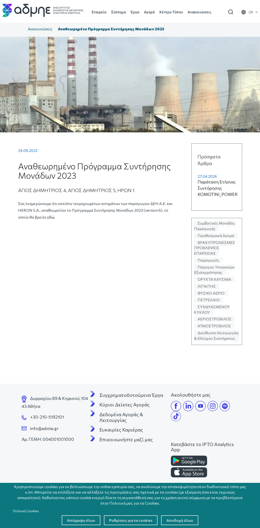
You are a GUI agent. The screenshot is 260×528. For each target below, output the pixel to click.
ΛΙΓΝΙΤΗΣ (207, 286)
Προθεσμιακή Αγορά (216, 235)
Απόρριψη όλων (81, 520)
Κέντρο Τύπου (171, 12)
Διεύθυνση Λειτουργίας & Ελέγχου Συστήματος (216, 335)
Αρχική (20, 29)
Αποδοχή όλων (179, 520)
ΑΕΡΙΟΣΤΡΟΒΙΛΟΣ (214, 319)
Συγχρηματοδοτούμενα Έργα (131, 395)
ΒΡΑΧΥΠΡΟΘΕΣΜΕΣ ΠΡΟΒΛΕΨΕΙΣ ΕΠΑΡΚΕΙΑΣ (214, 248)
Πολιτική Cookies (26, 511)
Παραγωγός (208, 260)
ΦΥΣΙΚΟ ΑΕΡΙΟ (211, 293)
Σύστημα (118, 12)
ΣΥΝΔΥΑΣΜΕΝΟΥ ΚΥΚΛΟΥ (212, 309)
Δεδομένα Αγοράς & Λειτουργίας (121, 417)
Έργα (135, 12)
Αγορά (149, 12)
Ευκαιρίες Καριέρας (121, 429)
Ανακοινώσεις (199, 12)
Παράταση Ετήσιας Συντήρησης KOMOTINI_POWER (218, 188)
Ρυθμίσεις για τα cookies (130, 520)
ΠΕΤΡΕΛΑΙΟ (209, 299)
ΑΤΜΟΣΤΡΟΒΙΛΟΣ (214, 325)
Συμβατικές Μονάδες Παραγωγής (214, 226)
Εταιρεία (99, 12)
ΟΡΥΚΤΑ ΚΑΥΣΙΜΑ (214, 279)
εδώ (50, 217)
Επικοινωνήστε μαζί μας (126, 439)
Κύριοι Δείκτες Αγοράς (124, 404)
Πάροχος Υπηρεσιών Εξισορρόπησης (214, 270)
